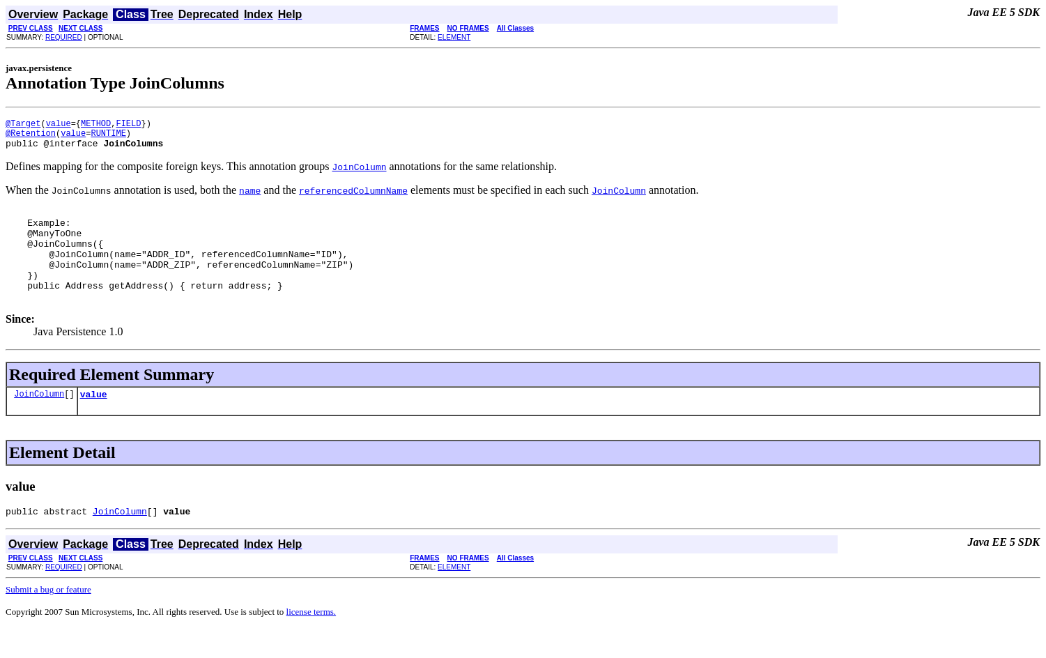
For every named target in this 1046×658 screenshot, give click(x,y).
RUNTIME (108, 137)
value (58, 125)
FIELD (128, 125)
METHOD (96, 125)
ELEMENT (454, 37)
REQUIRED (63, 37)
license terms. (311, 641)
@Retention (31, 137)
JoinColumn (39, 421)
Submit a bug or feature (48, 618)
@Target (23, 125)
